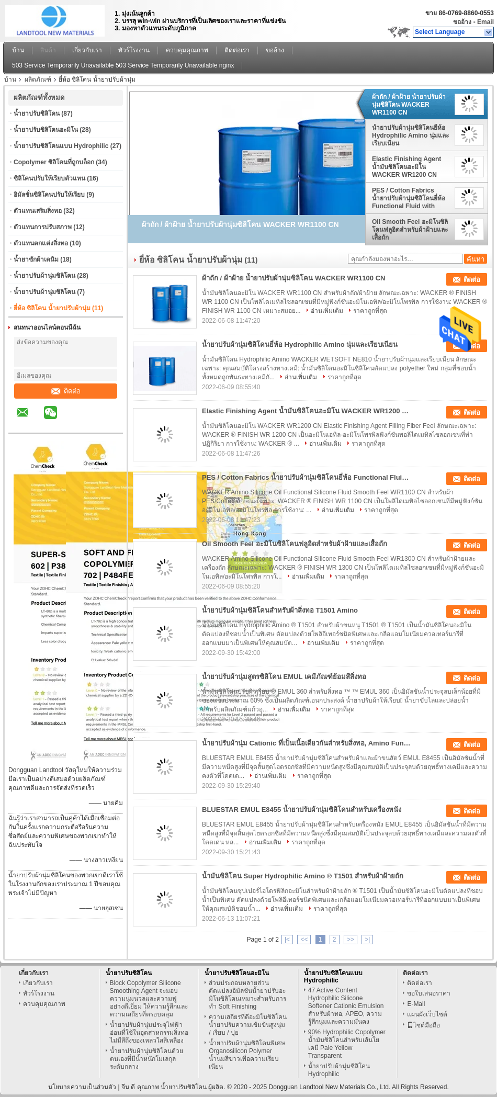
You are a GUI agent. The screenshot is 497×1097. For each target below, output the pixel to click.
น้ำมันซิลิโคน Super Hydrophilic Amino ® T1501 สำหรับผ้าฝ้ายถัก (302, 876)
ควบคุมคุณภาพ (187, 50)
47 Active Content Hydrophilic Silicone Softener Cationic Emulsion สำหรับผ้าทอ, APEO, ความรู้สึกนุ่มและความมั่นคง (346, 1006)
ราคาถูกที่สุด (370, 310)
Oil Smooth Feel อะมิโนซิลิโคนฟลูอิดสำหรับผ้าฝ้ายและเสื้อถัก (410, 229)
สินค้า (48, 50)
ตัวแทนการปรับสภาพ (43, 227)
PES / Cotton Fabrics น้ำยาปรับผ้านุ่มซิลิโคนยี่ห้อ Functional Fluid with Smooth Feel (408, 198)
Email (485, 22)
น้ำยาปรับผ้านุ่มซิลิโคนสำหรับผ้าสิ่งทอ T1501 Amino (280, 610)
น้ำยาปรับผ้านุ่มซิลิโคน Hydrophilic (339, 1070)
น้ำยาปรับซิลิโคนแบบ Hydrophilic (61, 146)
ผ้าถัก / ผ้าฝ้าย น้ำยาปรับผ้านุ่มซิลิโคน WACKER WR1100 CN (409, 104)
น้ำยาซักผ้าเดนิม (36, 259)
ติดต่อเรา (237, 50)
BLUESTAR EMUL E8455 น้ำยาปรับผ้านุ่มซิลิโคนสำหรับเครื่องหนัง (301, 809)
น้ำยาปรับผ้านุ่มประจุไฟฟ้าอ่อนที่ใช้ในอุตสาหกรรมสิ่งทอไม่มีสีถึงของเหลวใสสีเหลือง (149, 1032)
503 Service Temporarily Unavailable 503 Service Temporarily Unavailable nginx (123, 65)
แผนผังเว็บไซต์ (427, 1014)
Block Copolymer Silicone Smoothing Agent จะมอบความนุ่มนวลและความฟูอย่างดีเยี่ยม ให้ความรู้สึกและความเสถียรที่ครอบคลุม (149, 998)
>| (367, 939)
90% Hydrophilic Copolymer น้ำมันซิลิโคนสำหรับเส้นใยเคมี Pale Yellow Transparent (347, 1043)
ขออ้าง (462, 22)
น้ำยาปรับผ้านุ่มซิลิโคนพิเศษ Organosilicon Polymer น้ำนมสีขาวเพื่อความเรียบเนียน (247, 1054)
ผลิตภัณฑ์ (38, 79)
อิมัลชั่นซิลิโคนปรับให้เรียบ (49, 194)
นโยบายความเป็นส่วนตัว (82, 1087)
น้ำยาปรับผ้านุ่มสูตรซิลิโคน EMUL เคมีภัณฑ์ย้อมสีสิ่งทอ (284, 677)
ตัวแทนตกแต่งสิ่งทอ (41, 243)
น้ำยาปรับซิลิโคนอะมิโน (46, 129)
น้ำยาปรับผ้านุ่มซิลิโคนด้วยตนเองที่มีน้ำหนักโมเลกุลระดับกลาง (146, 1058)
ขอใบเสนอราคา (428, 993)
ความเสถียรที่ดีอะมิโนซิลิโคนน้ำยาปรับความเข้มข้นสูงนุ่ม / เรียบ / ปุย (248, 1024)
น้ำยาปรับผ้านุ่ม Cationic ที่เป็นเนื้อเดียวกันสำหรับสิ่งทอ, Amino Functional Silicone (306, 743)
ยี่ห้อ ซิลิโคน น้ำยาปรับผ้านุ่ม (52, 308)
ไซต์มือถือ (423, 1025)
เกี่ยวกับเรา (87, 50)
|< (287, 939)
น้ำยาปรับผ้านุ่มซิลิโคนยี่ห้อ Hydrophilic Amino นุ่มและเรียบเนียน (410, 135)
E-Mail (416, 1004)
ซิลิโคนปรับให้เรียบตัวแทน (49, 178)
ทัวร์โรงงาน (134, 50)
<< (304, 939)
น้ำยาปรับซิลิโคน (37, 113)
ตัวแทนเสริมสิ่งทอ (38, 210)
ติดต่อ (66, 391)
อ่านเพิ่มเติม (327, 310)
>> (350, 939)
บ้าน (18, 50)
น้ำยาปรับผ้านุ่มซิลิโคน (44, 275)
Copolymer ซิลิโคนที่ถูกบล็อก (54, 162)
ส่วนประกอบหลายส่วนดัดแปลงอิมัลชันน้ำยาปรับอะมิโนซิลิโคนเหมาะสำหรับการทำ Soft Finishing (247, 994)
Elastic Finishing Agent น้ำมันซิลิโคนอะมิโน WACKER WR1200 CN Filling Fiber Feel (406, 166)
